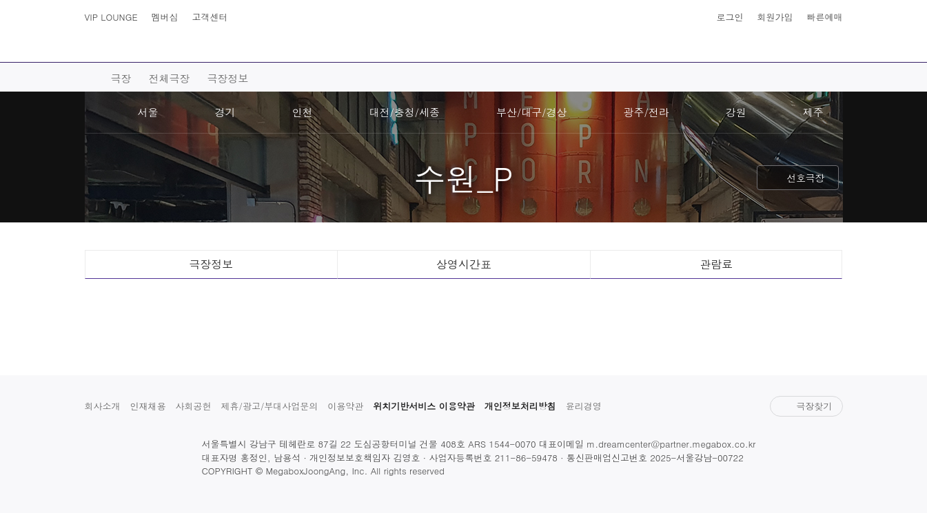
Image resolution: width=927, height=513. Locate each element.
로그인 (730, 16)
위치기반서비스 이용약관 (423, 405)
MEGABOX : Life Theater (464, 32)
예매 (271, 49)
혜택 (730, 49)
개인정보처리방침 (520, 405)
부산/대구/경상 (531, 112)
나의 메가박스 (830, 41)
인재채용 (148, 405)
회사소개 (103, 405)
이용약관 (345, 405)
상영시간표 (803, 41)
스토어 (661, 49)
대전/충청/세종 (404, 112)
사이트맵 (97, 41)
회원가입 (775, 16)
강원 (736, 112)
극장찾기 (806, 405)
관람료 (716, 264)
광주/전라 (646, 112)
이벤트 (588, 49)
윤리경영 (584, 405)
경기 (225, 112)
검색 (124, 41)
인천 (302, 112)
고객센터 (210, 16)
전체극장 (169, 78)
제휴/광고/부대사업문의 (269, 405)
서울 (148, 112)
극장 (333, 49)
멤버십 (165, 16)
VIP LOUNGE (111, 16)
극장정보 (228, 78)
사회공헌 (194, 405)
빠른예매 (825, 16)
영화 (209, 49)
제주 (813, 112)
